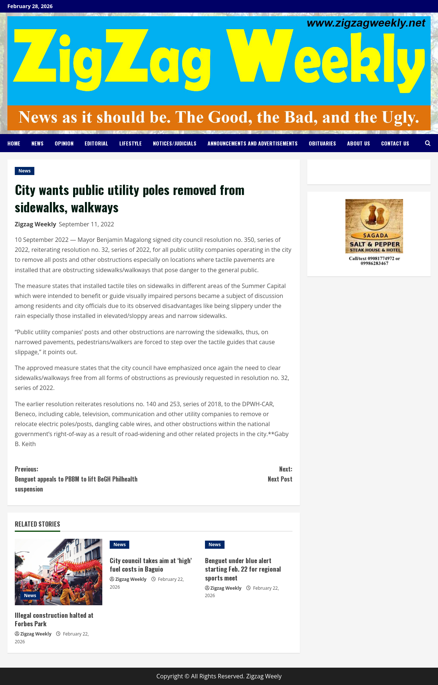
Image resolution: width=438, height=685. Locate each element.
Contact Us (395, 143)
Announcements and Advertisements (253, 143)
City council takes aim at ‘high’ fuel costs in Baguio (151, 565)
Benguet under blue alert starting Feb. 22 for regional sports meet (243, 569)
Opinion (64, 143)
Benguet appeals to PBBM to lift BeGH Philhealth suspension (84, 478)
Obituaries (322, 143)
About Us (358, 143)
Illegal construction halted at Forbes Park (54, 619)
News (37, 143)
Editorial (96, 143)
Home (13, 143)
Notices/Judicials (174, 143)
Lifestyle (130, 143)
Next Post (223, 473)
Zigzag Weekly (35, 224)
